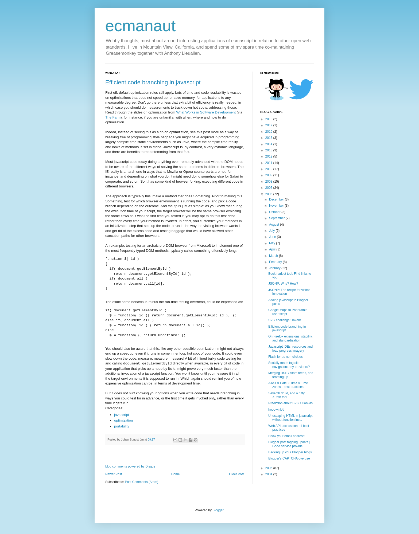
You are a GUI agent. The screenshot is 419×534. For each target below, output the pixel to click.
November (277, 205)
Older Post (236, 474)
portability (121, 426)
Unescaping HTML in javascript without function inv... (290, 417)
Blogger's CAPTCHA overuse (289, 458)
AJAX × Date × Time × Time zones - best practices (288, 385)
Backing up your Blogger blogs (290, 452)
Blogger (217, 510)
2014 (269, 144)
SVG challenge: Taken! (284, 320)
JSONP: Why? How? (283, 283)
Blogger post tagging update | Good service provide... (289, 444)
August (274, 224)
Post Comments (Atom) (141, 482)
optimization (123, 420)
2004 (269, 474)
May (272, 243)
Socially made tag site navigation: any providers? (289, 364)
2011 (269, 163)
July (272, 231)
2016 (269, 132)
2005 (269, 468)
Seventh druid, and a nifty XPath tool (286, 395)
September (277, 218)
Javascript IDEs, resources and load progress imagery (290, 348)
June (273, 237)
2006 (269, 194)
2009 (269, 175)
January (275, 268)
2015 (269, 138)
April (272, 249)
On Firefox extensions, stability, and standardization (290, 338)
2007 (269, 188)
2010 (269, 169)
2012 (269, 156)
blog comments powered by (130, 466)
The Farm (113, 117)
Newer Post (113, 474)
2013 (269, 150)
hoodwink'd (276, 409)
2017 (269, 125)
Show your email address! (286, 436)
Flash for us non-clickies (285, 357)
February (276, 262)
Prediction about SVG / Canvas (290, 403)
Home (175, 474)
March (274, 256)
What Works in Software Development (206, 112)
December (277, 199)
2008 (269, 181)
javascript (121, 415)
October (275, 212)
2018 (269, 119)
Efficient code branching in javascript (153, 82)
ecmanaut (140, 26)
